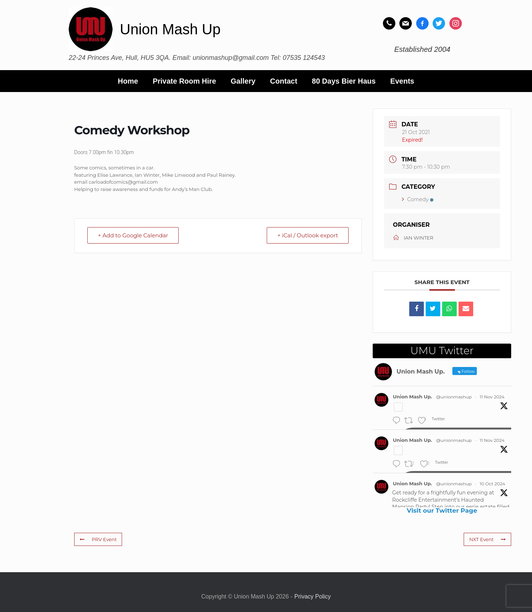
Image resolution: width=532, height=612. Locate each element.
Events (402, 81)
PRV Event (98, 539)
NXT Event (487, 539)
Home (128, 81)
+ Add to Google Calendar (133, 235)
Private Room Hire (184, 81)
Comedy (417, 199)
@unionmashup (454, 396)
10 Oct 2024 (492, 483)
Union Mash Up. (412, 396)
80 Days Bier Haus (344, 81)
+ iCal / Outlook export (307, 235)
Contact (283, 81)
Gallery (243, 81)
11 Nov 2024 (492, 396)
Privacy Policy (312, 596)
